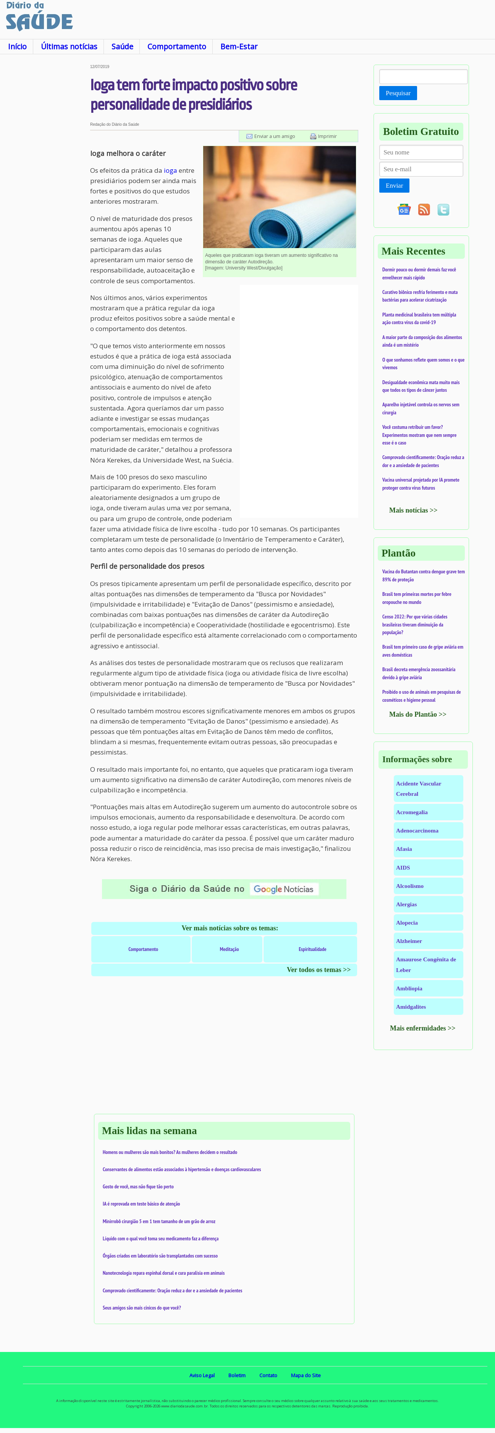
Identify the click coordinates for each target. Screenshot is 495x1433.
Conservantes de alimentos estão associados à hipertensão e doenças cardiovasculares (182, 1169)
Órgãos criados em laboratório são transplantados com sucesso (160, 1255)
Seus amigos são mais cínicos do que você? (142, 1307)
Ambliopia (409, 988)
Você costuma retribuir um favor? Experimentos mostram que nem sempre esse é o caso (419, 435)
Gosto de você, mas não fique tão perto (138, 1186)
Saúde (122, 46)
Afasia (404, 849)
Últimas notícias (69, 46)
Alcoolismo (410, 886)
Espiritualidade (312, 949)
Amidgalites (411, 1006)
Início (17, 46)
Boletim (237, 1375)
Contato (268, 1375)
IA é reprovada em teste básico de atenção (141, 1203)
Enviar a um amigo (274, 136)
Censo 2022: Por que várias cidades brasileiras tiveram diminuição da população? (414, 624)
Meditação (229, 949)
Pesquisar (398, 93)
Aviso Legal (202, 1375)
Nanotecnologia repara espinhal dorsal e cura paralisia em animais (164, 1272)
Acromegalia (412, 812)
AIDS (403, 867)
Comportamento (176, 46)
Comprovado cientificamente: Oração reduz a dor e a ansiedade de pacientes (172, 1290)
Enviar (394, 185)
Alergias (406, 904)
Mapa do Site (306, 1375)
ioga (170, 170)
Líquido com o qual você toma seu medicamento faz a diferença (160, 1238)
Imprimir (327, 136)
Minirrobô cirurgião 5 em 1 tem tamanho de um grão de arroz (159, 1221)
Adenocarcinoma (417, 830)
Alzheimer (409, 941)
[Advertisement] (45, 179)
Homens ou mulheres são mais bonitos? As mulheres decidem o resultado (170, 1152)
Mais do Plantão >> (417, 714)
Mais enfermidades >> (423, 1028)
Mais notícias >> (413, 510)
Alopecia (407, 922)
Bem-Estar (238, 46)
